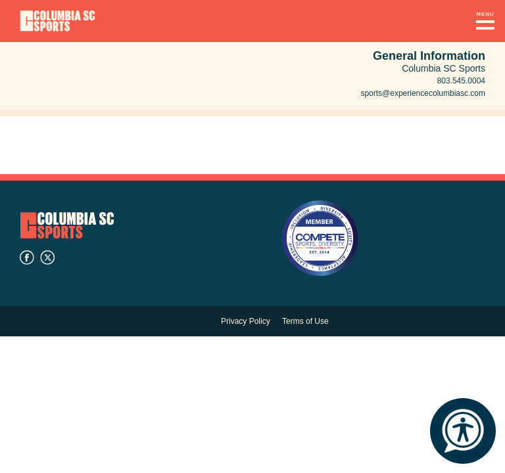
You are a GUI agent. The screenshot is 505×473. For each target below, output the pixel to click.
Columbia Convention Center (57, 21)
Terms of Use (305, 321)
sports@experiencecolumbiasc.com (422, 93)
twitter (47, 257)
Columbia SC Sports (67, 225)
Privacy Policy (245, 321)
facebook (27, 257)
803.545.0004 (461, 80)
